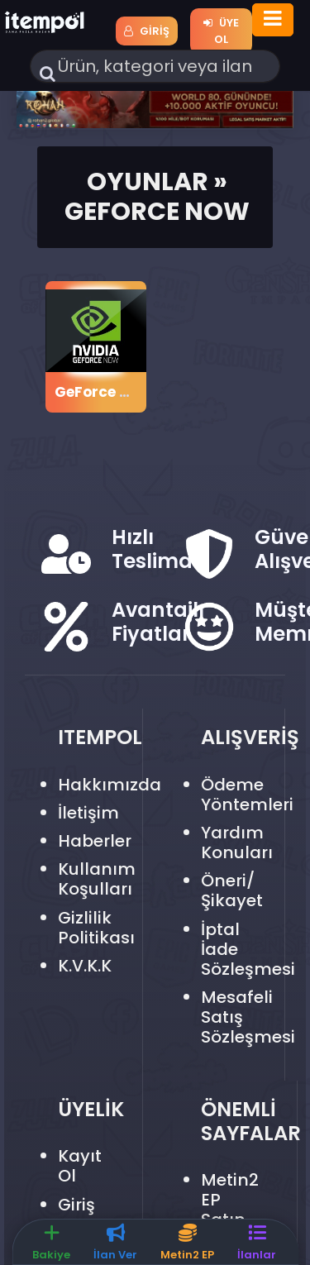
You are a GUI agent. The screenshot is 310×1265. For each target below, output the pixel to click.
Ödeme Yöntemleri (247, 794)
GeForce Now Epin (120, 392)
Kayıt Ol (80, 1165)
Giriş (146, 31)
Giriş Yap (76, 1214)
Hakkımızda (109, 784)
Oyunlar (147, 181)
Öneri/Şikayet (232, 890)
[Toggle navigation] (272, 19)
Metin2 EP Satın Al (230, 1209)
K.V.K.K (85, 965)
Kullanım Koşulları (97, 878)
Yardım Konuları (237, 842)
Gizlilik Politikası (96, 927)
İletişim (88, 812)
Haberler (94, 840)
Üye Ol (221, 31)
